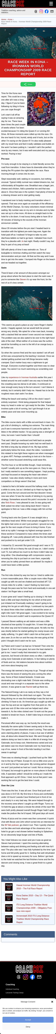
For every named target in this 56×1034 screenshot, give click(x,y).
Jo (22, 241)
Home (3, 19)
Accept (28, 1020)
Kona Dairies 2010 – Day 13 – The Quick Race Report (34, 897)
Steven (23, 279)
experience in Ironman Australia (23, 377)
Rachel (29, 687)
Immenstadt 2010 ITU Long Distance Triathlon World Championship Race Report (32, 919)
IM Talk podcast (12, 825)
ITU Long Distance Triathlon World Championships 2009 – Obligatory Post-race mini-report (34, 908)
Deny (28, 1027)
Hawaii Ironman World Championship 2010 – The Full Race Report (33, 887)
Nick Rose (10, 503)
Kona (10, 19)
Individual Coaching (12, 989)
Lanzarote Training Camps (15, 993)
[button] (52, 1001)
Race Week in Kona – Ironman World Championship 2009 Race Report (28, 68)
